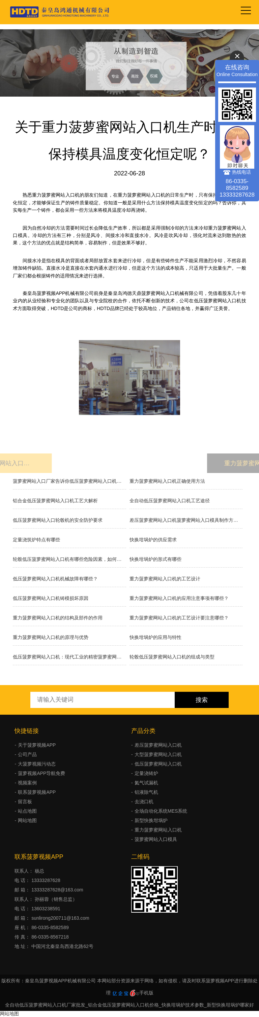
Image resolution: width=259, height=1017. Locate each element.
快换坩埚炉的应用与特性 (155, 637)
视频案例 (27, 782)
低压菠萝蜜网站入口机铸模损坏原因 (50, 598)
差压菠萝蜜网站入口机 (158, 745)
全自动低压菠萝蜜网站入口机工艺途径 (170, 500)
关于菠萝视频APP (37, 745)
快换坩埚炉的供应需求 (153, 539)
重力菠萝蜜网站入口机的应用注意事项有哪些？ (179, 598)
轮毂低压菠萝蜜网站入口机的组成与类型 (172, 656)
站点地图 (27, 811)
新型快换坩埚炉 (151, 820)
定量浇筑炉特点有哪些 (36, 539)
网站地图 (27, 820)
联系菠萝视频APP (37, 792)
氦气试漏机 (146, 782)
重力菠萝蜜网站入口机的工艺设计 (165, 578)
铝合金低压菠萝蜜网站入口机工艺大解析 (55, 500)
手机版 (146, 992)
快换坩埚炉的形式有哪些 (155, 559)
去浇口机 (144, 801)
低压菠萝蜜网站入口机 (158, 764)
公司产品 (27, 754)
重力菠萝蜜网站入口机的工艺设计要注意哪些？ (179, 617)
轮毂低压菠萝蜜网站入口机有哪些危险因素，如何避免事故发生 (69, 559)
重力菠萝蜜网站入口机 (158, 830)
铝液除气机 (146, 792)
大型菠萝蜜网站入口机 (158, 754)
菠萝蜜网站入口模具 (156, 839)
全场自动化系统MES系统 (161, 811)
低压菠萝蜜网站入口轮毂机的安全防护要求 (58, 520)
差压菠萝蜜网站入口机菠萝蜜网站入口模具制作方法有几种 (186, 520)
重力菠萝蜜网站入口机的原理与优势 (50, 637)
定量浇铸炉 (146, 773)
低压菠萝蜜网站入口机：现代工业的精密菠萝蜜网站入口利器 (69, 656)
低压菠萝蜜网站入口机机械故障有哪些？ (55, 578)
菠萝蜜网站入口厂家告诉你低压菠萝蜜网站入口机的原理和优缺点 (69, 481)
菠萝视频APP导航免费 (41, 773)
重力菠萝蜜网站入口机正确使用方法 (167, 481)
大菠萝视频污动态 (37, 764)
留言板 (25, 801)
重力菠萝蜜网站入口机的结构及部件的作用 (58, 617)
